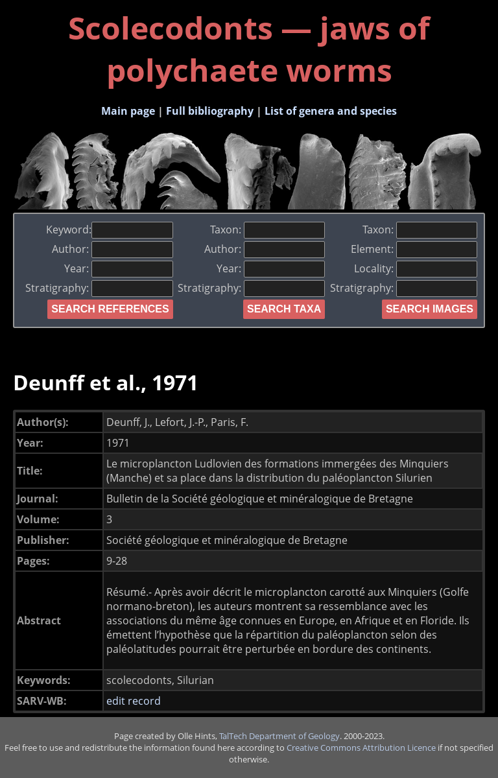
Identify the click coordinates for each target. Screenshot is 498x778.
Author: (112, 249)
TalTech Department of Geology (279, 736)
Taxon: (267, 229)
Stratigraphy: (98, 288)
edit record (133, 701)
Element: (414, 249)
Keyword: (109, 229)
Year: (118, 268)
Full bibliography (210, 111)
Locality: (415, 268)
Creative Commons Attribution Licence (361, 747)
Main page (128, 111)
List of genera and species (331, 111)
